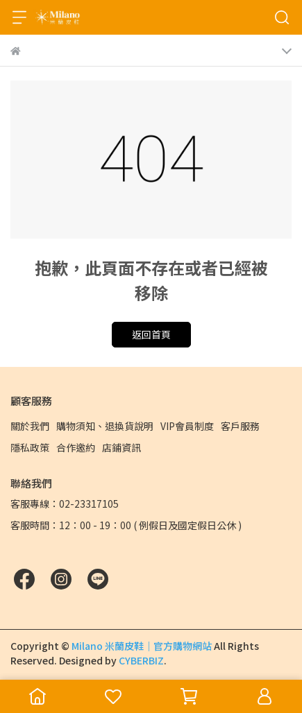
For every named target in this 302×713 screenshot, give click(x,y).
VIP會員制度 (187, 426)
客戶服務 (240, 426)
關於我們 (29, 426)
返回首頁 (151, 334)
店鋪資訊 (121, 447)
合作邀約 (75, 447)
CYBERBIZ (141, 660)
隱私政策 (29, 447)
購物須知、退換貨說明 (104, 426)
